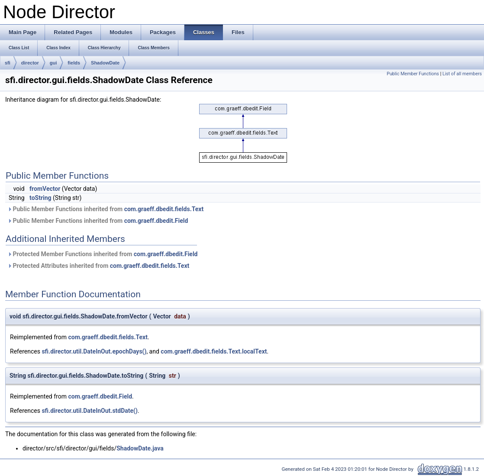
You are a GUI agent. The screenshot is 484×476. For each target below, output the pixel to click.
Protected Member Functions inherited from (102, 254)
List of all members (462, 74)
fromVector (44, 188)
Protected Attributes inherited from (98, 265)
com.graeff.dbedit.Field (156, 220)
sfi (7, 62)
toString (40, 197)
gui (53, 62)
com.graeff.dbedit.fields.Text (164, 209)
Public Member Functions (413, 74)
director (30, 62)
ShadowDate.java (139, 448)
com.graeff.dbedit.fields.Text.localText (214, 351)
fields (74, 62)
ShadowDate (105, 62)
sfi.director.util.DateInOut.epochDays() (94, 351)
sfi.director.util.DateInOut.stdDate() (89, 410)
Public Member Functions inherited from (105, 209)
